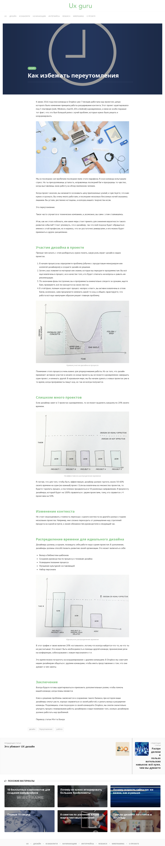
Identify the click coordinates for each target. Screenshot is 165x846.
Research (66, 16)
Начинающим (39, 16)
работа (59, 729)
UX (5, 16)
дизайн (32, 729)
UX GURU (18, 840)
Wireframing (78, 16)
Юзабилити (24, 16)
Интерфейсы (54, 16)
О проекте (91, 16)
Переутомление (45, 729)
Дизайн (12, 16)
